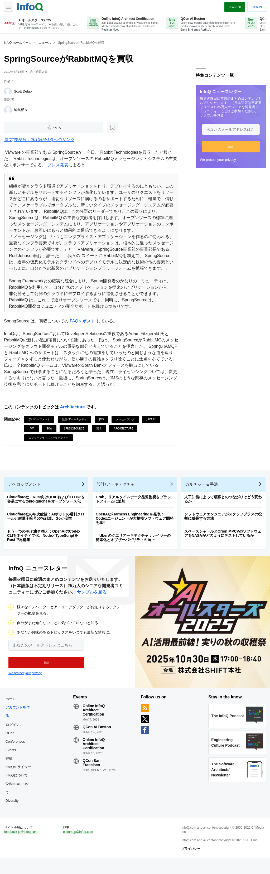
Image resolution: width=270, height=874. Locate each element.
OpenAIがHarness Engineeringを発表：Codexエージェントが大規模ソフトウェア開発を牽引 (136, 527)
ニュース (46, 42)
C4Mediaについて (19, 800)
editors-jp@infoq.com (79, 846)
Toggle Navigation (10, 6)
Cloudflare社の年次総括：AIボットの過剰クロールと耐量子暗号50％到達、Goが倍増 (47, 525)
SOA (50, 435)
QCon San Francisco (92, 775)
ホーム (12, 711)
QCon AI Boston (97, 739)
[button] (229, 146)
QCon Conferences (16, 749)
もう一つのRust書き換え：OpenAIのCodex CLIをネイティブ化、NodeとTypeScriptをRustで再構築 (45, 545)
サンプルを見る (211, 115)
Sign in (255, 6)
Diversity (13, 813)
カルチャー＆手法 (203, 493)
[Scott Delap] (9, 91)
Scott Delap (24, 91)
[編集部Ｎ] (9, 110)
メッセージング (126, 426)
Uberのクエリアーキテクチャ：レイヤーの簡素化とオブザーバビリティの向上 (134, 547)
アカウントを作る (19, 723)
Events (12, 762)
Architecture (73, 414)
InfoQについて (18, 787)
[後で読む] (38, 127)
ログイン (14, 736)
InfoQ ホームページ (19, 42)
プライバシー (190, 863)
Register (233, 6)
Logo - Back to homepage (31, 6)
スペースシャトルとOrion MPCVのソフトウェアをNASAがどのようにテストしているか (224, 543)
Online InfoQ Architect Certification (94, 722)
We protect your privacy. (217, 159)
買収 (100, 435)
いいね (20, 127)
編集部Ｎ (22, 110)
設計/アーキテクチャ (76, 426)
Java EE (152, 426)
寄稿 (10, 770)
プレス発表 (63, 165)
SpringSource (75, 435)
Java (33, 435)
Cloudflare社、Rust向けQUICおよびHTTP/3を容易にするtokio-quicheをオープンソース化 (47, 508)
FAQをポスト (84, 328)
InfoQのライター (19, 779)
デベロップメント (40, 426)
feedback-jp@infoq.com (22, 846)
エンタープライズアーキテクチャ (50, 444)
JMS (102, 426)
